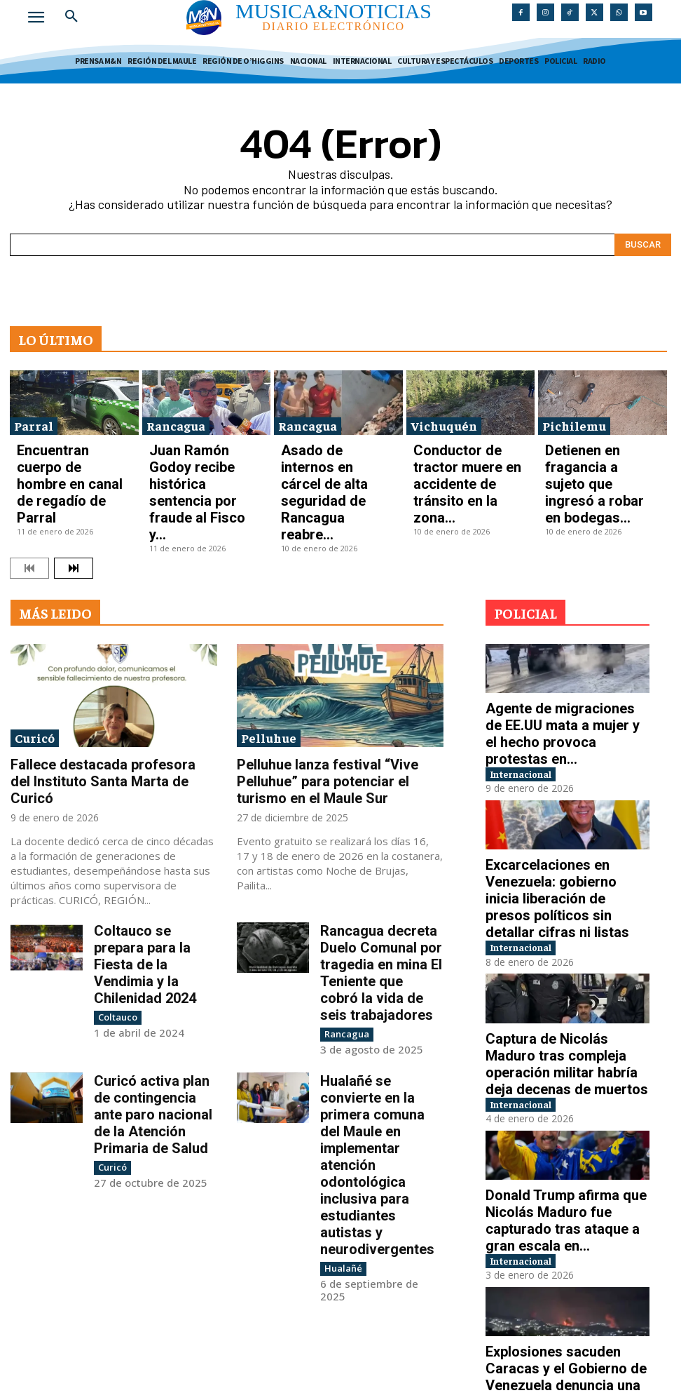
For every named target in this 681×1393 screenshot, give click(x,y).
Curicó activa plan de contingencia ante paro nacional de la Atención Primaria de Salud (152, 952)
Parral (33, 418)
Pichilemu (574, 418)
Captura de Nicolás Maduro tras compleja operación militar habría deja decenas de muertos (565, 911)
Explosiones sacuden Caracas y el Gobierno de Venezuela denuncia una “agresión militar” (564, 1172)
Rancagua (175, 418)
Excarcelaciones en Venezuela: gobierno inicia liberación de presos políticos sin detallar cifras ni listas (564, 774)
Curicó (35, 657)
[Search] (642, 237)
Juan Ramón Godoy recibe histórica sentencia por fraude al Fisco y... (199, 448)
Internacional (533, 665)
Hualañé (340, 1026)
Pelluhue (268, 657)
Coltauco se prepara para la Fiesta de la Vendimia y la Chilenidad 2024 (155, 841)
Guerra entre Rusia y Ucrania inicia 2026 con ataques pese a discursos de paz (563, 1302)
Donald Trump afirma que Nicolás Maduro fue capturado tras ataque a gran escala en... (561, 1042)
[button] (71, 17)
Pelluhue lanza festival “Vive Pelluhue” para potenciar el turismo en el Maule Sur (339, 688)
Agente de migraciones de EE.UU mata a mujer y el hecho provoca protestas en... (561, 638)
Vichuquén (444, 418)
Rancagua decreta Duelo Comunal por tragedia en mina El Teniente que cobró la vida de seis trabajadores (381, 847)
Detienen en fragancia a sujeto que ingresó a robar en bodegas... (601, 448)
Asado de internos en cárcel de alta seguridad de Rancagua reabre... (335, 448)
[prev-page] (29, 486)
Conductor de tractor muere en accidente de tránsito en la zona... (470, 448)
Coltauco (116, 876)
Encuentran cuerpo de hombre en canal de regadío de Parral (70, 448)
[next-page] (73, 486)
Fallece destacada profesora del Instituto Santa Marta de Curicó (112, 688)
